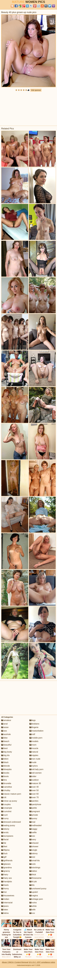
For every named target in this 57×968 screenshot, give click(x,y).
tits (32, 885)
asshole (6, 734)
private (33, 815)
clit (3, 797)
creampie (6, 808)
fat (3, 843)
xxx (32, 913)
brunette (6, 783)
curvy (5, 818)
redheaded (35, 825)
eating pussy (8, 825)
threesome (35, 878)
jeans (5, 906)
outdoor (34, 780)
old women (35, 773)
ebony (5, 829)
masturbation (36, 731)
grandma (6, 867)
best (4, 748)
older (32, 776)
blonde (5, 766)
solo (32, 864)
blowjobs (6, 769)
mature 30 (35, 783)
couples (6, 804)
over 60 (34, 794)
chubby (5, 790)
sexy (32, 839)
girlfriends (6, 860)
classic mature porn (11, 794)
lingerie (33, 727)
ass (4, 731)
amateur (6, 720)
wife (32, 910)
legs (32, 720)
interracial (6, 903)
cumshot (6, 811)
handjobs (6, 881)
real (32, 822)
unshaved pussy (37, 888)
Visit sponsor (36, 90)
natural (33, 752)
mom (32, 745)
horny (5, 888)
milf (32, 734)
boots (5, 776)
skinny (33, 853)
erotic (5, 832)
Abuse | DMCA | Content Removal (15, 962)
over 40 (34, 787)
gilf (3, 857)
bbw (4, 738)
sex (32, 836)
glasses (6, 864)
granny (5, 871)
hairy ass (6, 878)
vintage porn (36, 899)
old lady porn (36, 769)
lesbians (34, 724)
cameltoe (6, 787)
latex (4, 910)
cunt (4, 815)
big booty (6, 752)
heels (5, 885)
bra (4, 780)
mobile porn (35, 738)
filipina (5, 850)
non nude (34, 759)
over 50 (34, 790)
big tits (5, 755)
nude (32, 762)
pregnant (34, 811)
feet (4, 846)
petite (33, 808)
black (4, 762)
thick (32, 874)
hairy (4, 874)
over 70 (34, 797)
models (33, 741)
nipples (33, 755)
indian (5, 899)
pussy (33, 818)
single (33, 850)
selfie (33, 832)
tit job (33, 881)
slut (32, 857)
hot (4, 892)
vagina (33, 896)
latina (5, 913)
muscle (33, 748)
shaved (33, 843)
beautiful (6, 745)
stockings (34, 867)
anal (4, 724)
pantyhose (35, 804)
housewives (7, 896)
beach (5, 741)
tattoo (33, 871)
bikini (4, 759)
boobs (5, 773)
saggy (33, 829)
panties (33, 801)
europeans (7, 836)
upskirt (33, 892)
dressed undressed (11, 822)
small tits (34, 860)
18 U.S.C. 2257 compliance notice (42, 962)
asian (5, 727)
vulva (33, 903)
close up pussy (9, 801)
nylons (33, 766)
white (33, 906)
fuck (4, 853)
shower (33, 846)
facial (4, 839)
